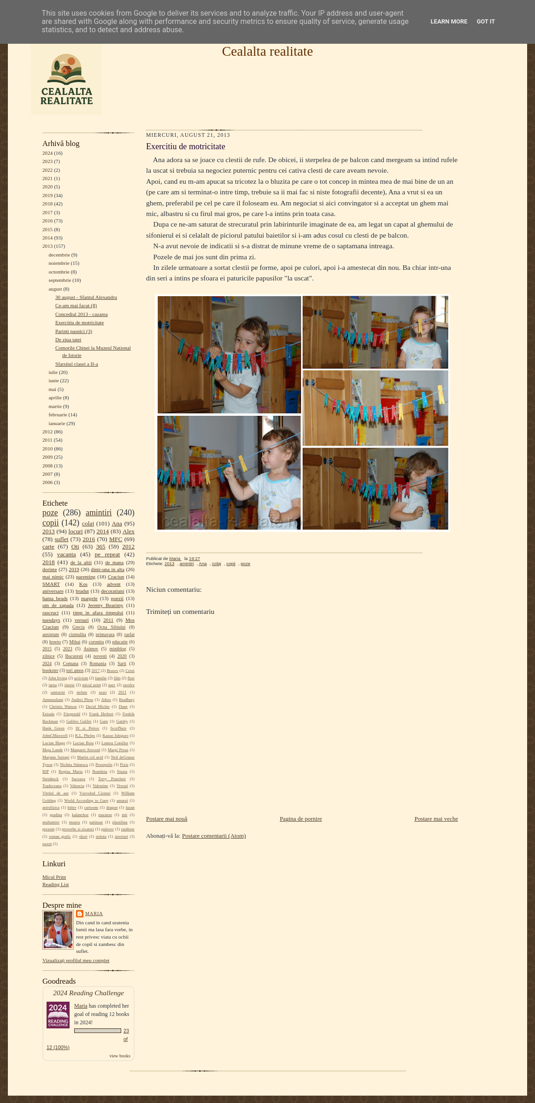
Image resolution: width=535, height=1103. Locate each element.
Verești (122, 785)
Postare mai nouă (167, 818)
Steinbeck (50, 778)
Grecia (78, 627)
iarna (52, 685)
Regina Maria (70, 771)
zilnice (48, 656)
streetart (121, 836)
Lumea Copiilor (114, 743)
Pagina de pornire (301, 818)
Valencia (77, 785)
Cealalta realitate (267, 51)
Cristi (130, 670)
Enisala (48, 714)
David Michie (98, 706)
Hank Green (53, 728)
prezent (48, 829)
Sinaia (122, 771)
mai (52, 389)
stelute (81, 692)
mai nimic (53, 576)
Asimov (90, 648)
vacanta (66, 554)
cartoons (91, 807)
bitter (72, 807)
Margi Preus (118, 749)
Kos (83, 584)
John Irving (57, 678)
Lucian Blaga (53, 743)
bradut (82, 591)
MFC (115, 539)
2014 (47, 237)
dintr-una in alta (107, 569)
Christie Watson (62, 706)
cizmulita (77, 634)
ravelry (129, 685)
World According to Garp (86, 800)
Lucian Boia (83, 743)
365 (100, 546)
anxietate (50, 634)
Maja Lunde (52, 749)
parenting (85, 576)
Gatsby (122, 721)
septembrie (59, 280)
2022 (47, 170)
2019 (47, 195)
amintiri (99, 512)
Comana (70, 663)
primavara (105, 634)
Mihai (74, 641)
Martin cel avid (90, 757)
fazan (130, 807)
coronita (96, 641)
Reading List (55, 884)
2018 (47, 203)
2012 (47, 431)
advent (114, 584)
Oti (75, 546)
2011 (47, 440)
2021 (47, 178)
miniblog (118, 648)
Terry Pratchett (112, 778)
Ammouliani (52, 699)
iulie (53, 372)
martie (55, 406)
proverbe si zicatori (78, 829)
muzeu (74, 822)
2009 (47, 457)
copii (50, 522)
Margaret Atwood (85, 749)
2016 (47, 220)
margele (89, 598)
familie (100, 678)
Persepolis (103, 764)
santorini (58, 692)
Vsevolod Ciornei (95, 793)
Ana (117, 523)
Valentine (100, 785)
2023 (47, 161)
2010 (47, 448)
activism (81, 678)
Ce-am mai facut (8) (76, 305)
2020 (47, 186)
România (99, 771)
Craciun (116, 576)
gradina (56, 814)
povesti (100, 656)
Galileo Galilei (78, 721)
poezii (117, 598)
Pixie (124, 764)
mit (124, 814)
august (55, 289)
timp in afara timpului (98, 612)
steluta (101, 836)
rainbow (128, 829)
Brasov (112, 670)
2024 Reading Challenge (88, 993)
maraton (105, 814)
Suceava (78, 778)
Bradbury (127, 699)
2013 (47, 246)
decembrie (59, 254)
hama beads (55, 598)
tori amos (75, 670)
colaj (88, 523)
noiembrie (58, 263)
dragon (112, 807)
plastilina (120, 822)
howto (55, 641)
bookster (50, 670)
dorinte (49, 569)
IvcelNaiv (119, 728)
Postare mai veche (436, 818)
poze (50, 512)
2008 (47, 465)
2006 (47, 482)
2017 (47, 212)
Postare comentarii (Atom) (214, 835)
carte (48, 546)
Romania (97, 663)
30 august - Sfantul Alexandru (86, 297)
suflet (62, 539)
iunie (53, 380)
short (83, 836)
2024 (47, 153)
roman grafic (60, 836)
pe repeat (107, 554)
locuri (76, 531)
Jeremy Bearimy (105, 605)
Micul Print (54, 877)
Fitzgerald (72, 714)
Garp (104, 721)
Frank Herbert (101, 714)
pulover (107, 829)
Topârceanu (52, 785)
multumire (50, 822)
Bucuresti (74, 656)
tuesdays (51, 620)
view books (119, 1055)
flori (131, 678)
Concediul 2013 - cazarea (81, 314)
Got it (485, 21)
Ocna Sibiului (111, 627)
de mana (114, 562)
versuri (82, 620)
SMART (51, 584)
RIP (45, 771)
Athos (106, 699)
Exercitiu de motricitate (79, 322)
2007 (47, 474)
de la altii (81, 562)
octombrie (58, 271)
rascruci (50, 612)
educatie (120, 641)
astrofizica (50, 807)
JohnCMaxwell (55, 735)
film (117, 678)
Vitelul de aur (55, 793)
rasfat (129, 634)
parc (111, 685)
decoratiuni (112, 591)
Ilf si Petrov (87, 728)
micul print (91, 685)
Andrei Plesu (82, 699)
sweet (47, 843)
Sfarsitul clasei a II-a (76, 364)
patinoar (96, 822)
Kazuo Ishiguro (116, 735)
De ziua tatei (68, 339)
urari (103, 692)
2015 (47, 229)
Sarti (122, 663)
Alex (129, 531)
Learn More (449, 21)
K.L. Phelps (85, 735)
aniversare (53, 591)
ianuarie (56, 423)
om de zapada (58, 605)
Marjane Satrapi (55, 757)
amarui (122, 800)
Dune (123, 706)
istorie (70, 685)
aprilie (55, 397)
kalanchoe (80, 814)
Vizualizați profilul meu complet (75, 960)
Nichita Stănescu (74, 764)
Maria (94, 913)
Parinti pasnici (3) (73, 331)
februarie (57, 414)
